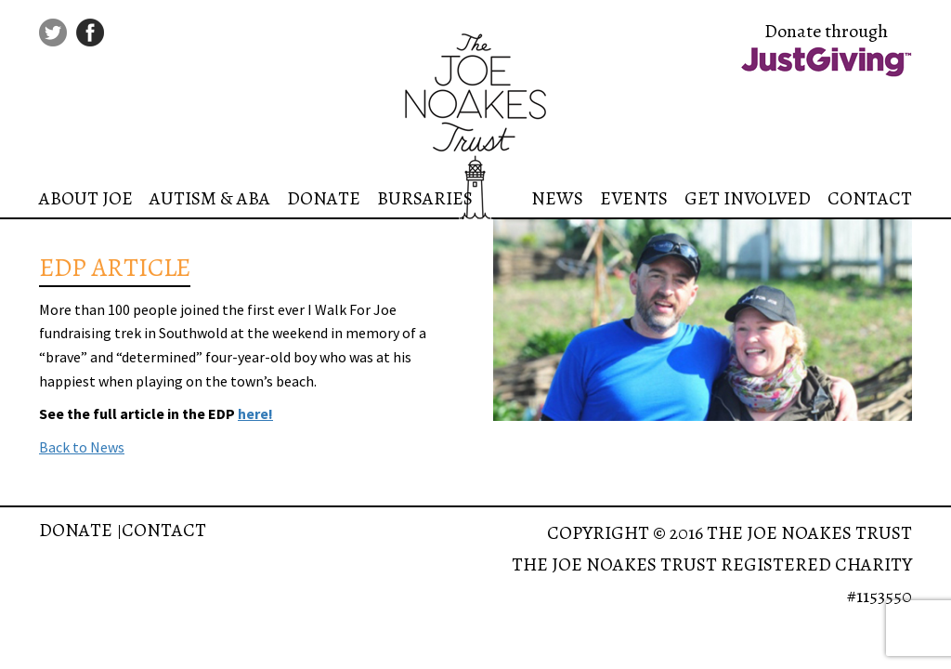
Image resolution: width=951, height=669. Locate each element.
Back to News (81, 447)
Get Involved (747, 198)
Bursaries (425, 198)
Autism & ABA (210, 198)
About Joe (86, 198)
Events (634, 198)
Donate (323, 198)
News (557, 198)
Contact (869, 198)
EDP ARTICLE (114, 267)
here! (255, 413)
